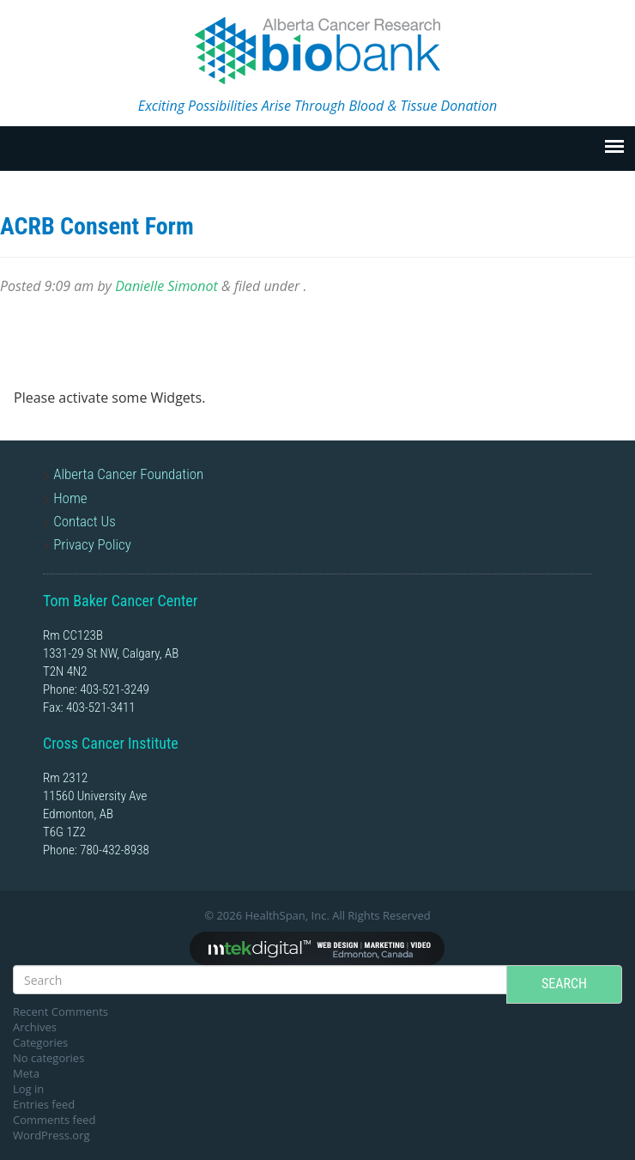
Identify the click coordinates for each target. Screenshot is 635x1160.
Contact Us (84, 521)
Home (70, 498)
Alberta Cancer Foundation (128, 474)
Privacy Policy (92, 544)
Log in (28, 1088)
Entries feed (44, 1104)
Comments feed (54, 1119)
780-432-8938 (114, 850)
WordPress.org (51, 1135)
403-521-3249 (114, 689)
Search (564, 983)
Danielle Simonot (166, 285)
